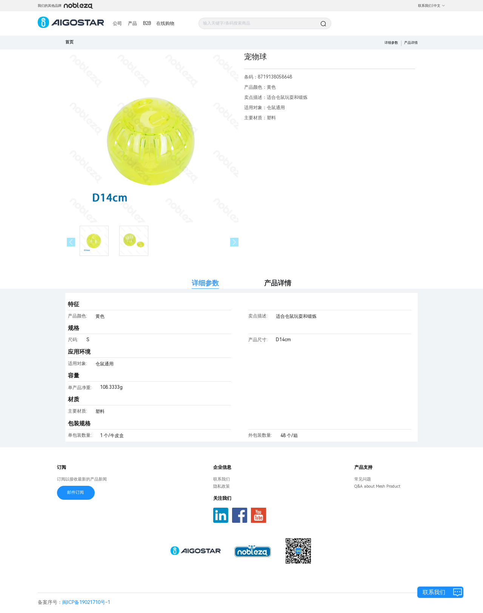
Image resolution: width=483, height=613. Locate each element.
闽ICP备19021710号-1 (86, 602)
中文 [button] (439, 6)
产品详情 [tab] (277, 283)
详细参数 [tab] (205, 283)
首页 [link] (69, 42)
